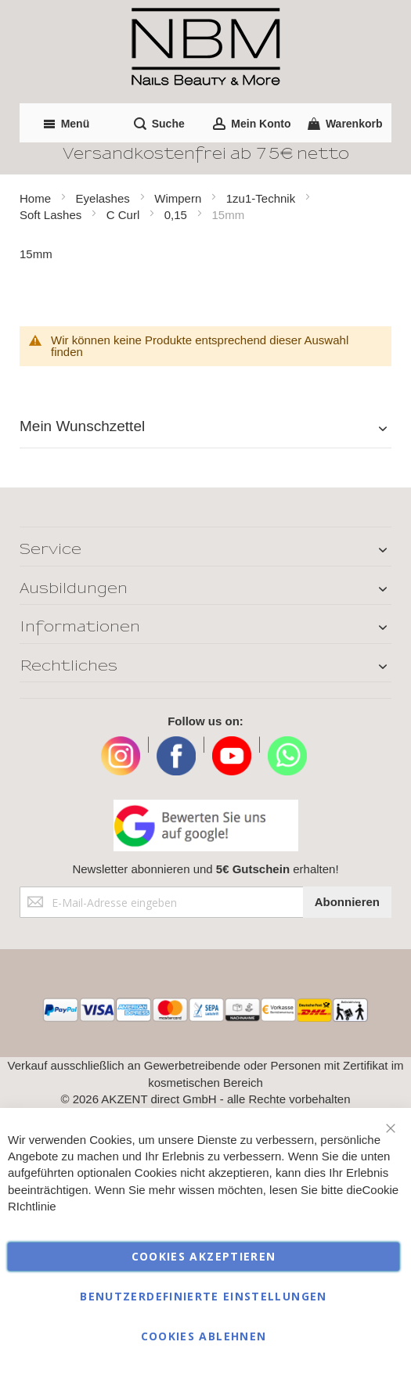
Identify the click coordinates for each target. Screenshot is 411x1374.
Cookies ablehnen (204, 1336)
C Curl (124, 214)
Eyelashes (104, 198)
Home (37, 198)
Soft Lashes (52, 214)
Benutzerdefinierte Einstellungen (203, 1296)
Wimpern (179, 198)
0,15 (177, 214)
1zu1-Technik (262, 198)
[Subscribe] (347, 902)
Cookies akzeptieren (204, 1256)
